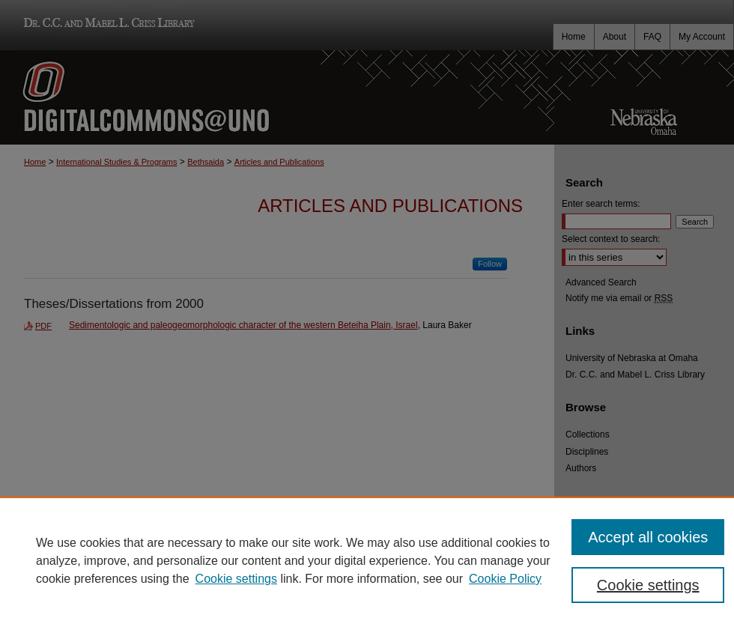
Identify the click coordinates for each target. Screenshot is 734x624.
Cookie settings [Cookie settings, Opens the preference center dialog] (648, 585)
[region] (367, 560)
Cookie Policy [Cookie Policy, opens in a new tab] (505, 578)
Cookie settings (236, 578)
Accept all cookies (648, 537)
